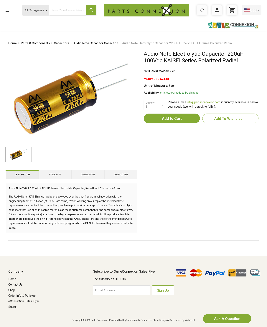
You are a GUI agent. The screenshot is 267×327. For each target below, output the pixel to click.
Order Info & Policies (22, 295)
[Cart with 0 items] (232, 10)
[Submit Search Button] (91, 10)
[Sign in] (217, 10)
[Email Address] (121, 290)
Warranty (55, 174)
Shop (11, 290)
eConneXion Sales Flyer (23, 301)
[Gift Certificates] (202, 10)
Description (22, 174)
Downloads (88, 174)
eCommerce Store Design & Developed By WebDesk (167, 320)
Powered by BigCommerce (123, 320)
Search (12, 307)
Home (12, 279)
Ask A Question (227, 318)
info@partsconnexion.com (203, 102)
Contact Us (15, 284)
